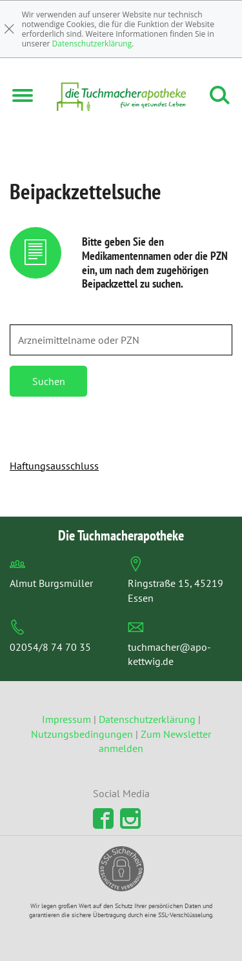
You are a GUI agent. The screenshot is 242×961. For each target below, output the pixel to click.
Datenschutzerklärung (92, 43)
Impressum (68, 719)
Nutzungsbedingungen (82, 734)
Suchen (48, 381)
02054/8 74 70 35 (50, 646)
